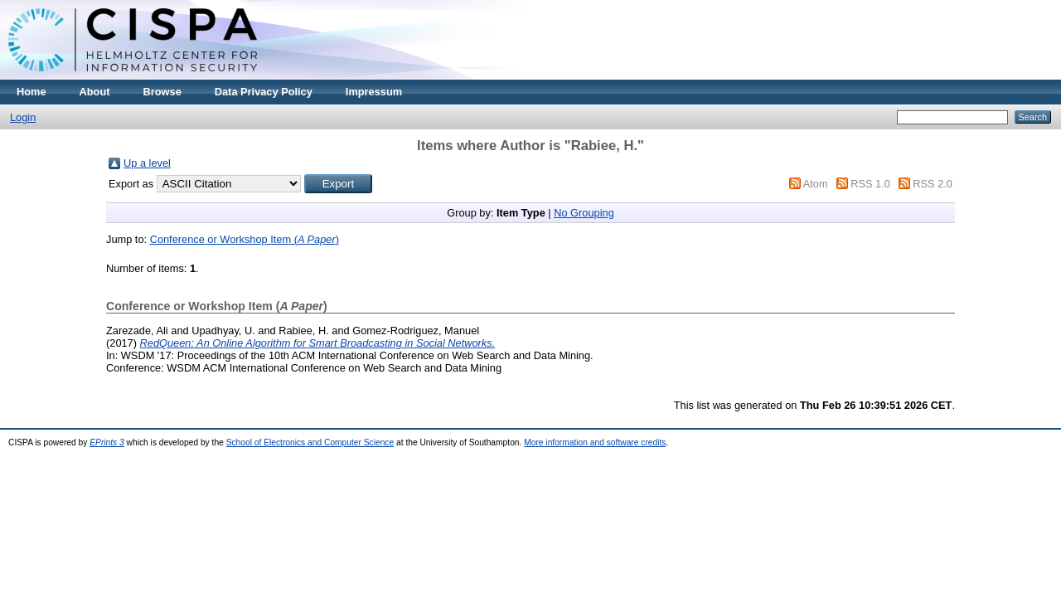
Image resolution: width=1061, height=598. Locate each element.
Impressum (374, 91)
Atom (815, 183)
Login (23, 117)
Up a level (147, 163)
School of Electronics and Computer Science (310, 442)
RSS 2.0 (932, 183)
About (95, 91)
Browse (162, 91)
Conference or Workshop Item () (244, 239)
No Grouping (584, 213)
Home (31, 91)
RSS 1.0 (870, 183)
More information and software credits (595, 442)
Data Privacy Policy (263, 91)
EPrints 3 (107, 442)
